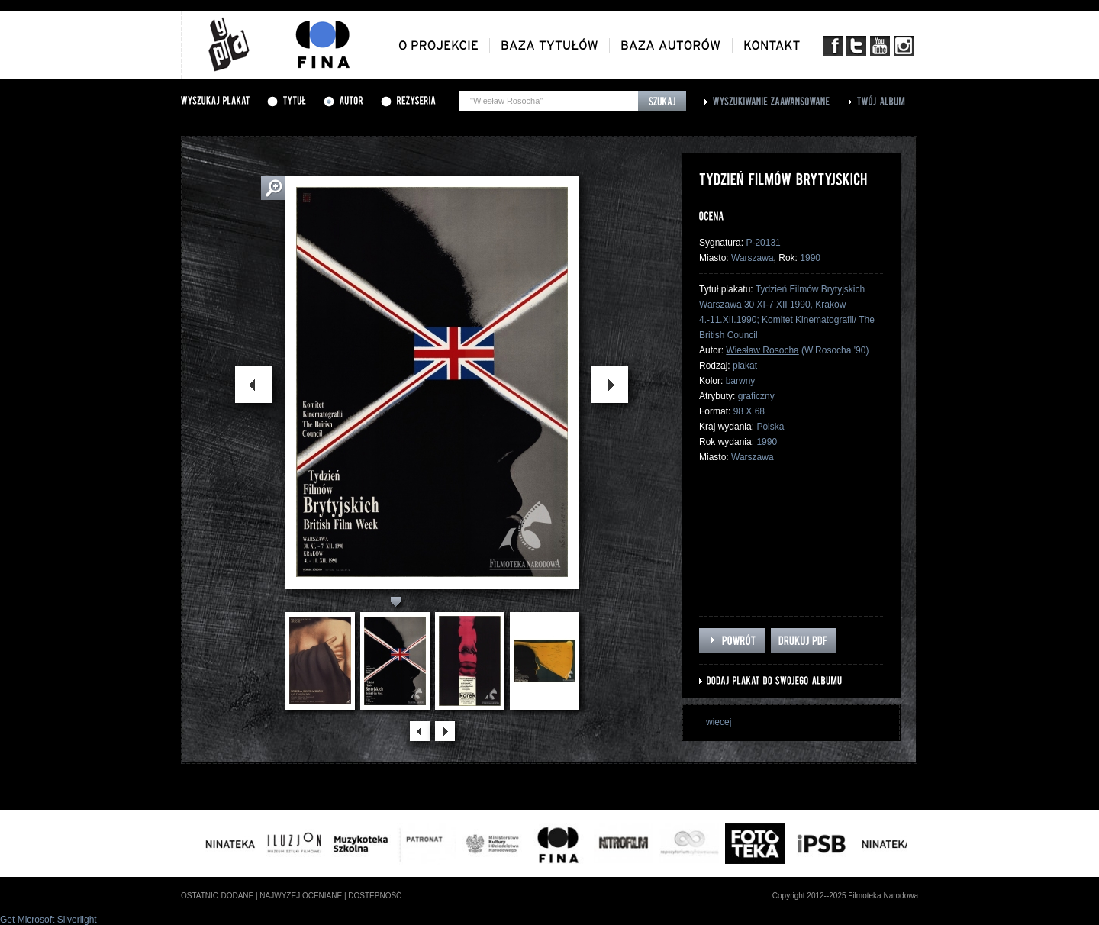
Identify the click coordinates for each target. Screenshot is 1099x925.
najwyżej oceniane (300, 895)
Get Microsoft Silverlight (48, 919)
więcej (718, 722)
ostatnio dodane (217, 895)
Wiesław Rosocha (762, 350)
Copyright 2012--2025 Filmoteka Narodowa (845, 895)
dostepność (374, 895)
